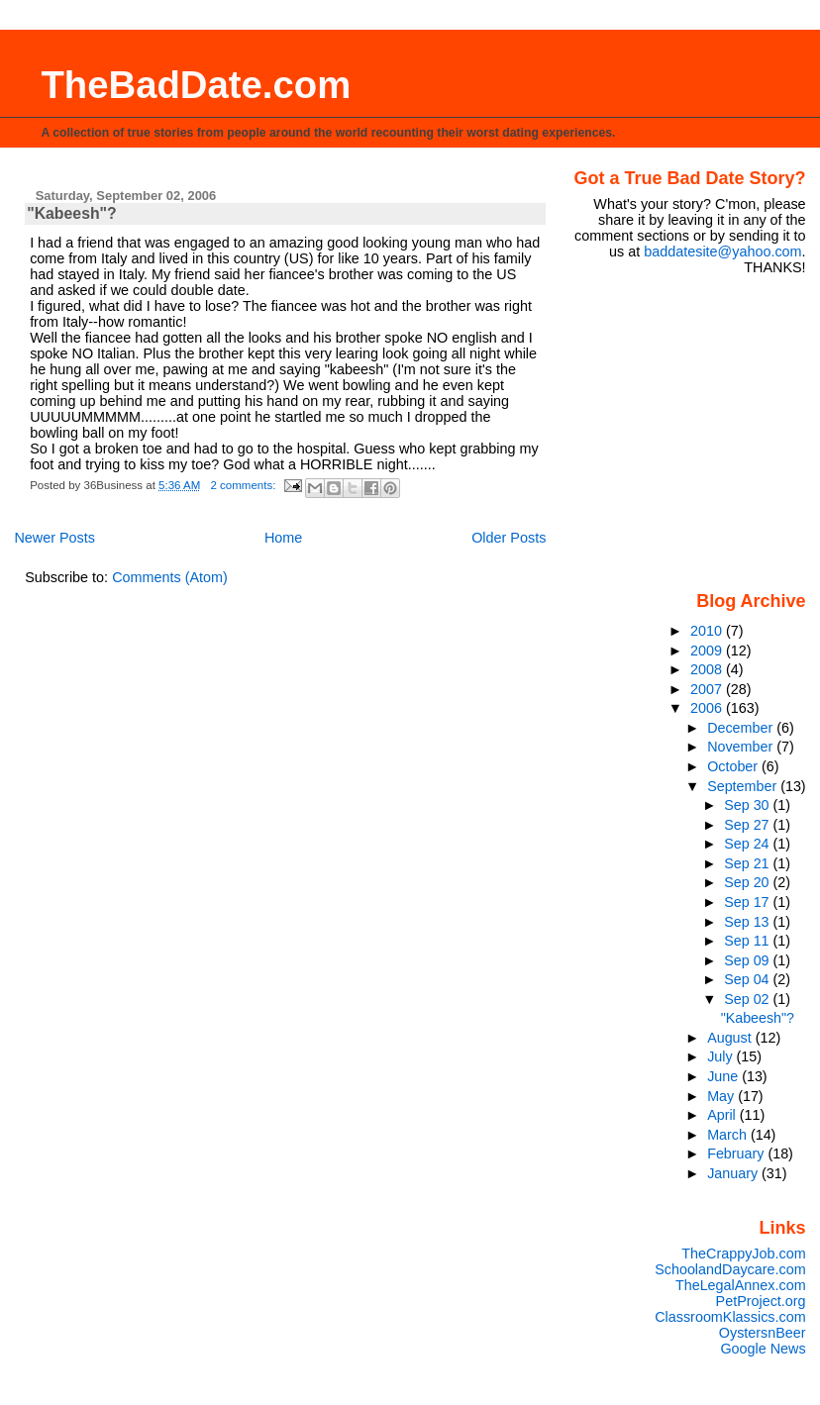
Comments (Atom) (170, 577)
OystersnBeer (762, 1333)
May (722, 1096)
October (734, 766)
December (741, 728)
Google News (762, 1348)
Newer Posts (54, 538)
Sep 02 (748, 999)
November (741, 746)
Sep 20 (748, 882)
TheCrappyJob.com (743, 1253)
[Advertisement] (688, 431)
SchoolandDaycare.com (730, 1269)
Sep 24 (748, 844)
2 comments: (244, 485)
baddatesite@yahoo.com (722, 251)
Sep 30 (748, 805)
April (723, 1115)
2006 (708, 708)
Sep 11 (748, 941)
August (731, 1038)
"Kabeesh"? (72, 213)
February (737, 1153)
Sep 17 (748, 902)
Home (283, 538)
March (729, 1135)
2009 (708, 650)
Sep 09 (748, 960)
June (724, 1076)
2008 (708, 669)
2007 (708, 689)
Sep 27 (748, 825)
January (734, 1173)
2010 (708, 631)
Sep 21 (748, 863)
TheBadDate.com (196, 84)
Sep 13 (748, 922)
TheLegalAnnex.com (740, 1285)
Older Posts (508, 538)
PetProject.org (761, 1301)
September (743, 786)
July (721, 1056)
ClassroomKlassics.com (730, 1317)
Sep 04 (748, 979)
